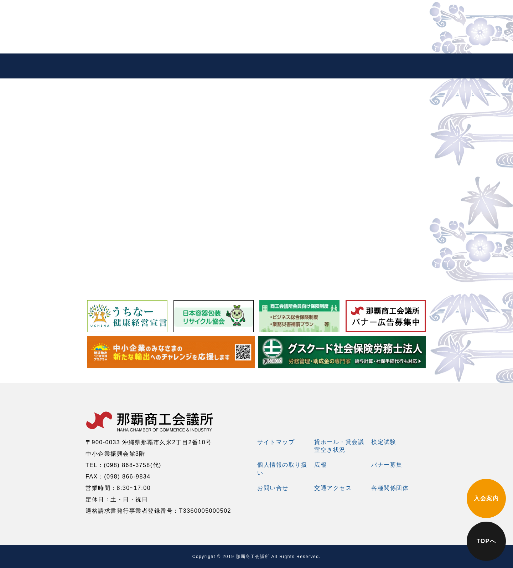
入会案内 (486, 498)
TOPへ (486, 541)
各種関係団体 (390, 488)
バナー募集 (387, 465)
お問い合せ (273, 488)
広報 (320, 465)
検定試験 (383, 442)
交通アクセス (333, 488)
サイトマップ (276, 442)
